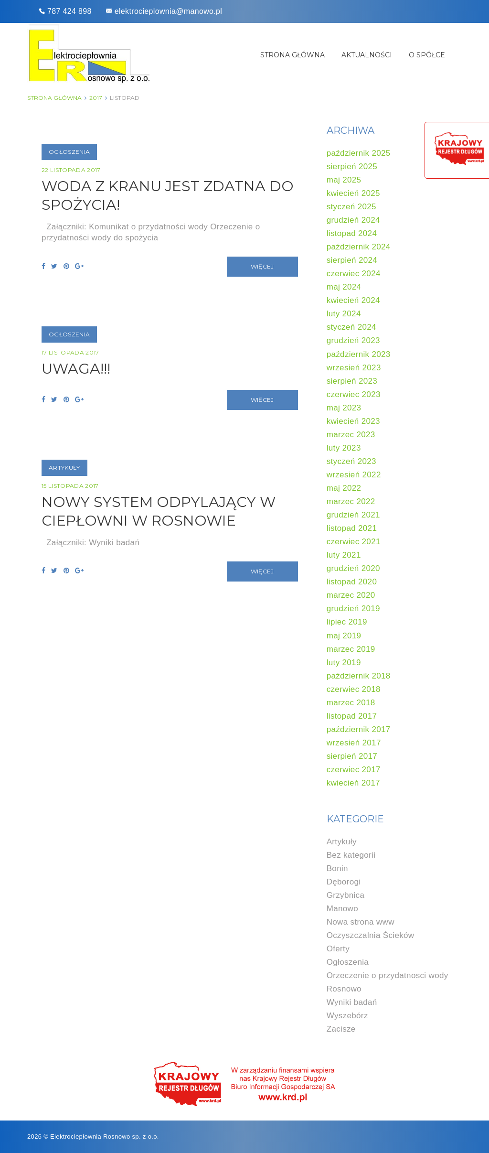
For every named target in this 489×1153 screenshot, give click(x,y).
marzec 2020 (351, 595)
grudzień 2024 (353, 220)
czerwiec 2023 (354, 394)
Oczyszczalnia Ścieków (371, 935)
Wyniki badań (352, 1002)
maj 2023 (344, 407)
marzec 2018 (351, 702)
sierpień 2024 (352, 260)
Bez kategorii (351, 855)
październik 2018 (359, 675)
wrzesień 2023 (354, 367)
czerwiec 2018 (354, 689)
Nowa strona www (360, 922)
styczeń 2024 (351, 327)
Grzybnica (346, 895)
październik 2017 (359, 729)
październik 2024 (359, 246)
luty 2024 (344, 313)
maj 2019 (344, 635)
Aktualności (366, 55)
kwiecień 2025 (353, 193)
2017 (95, 97)
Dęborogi (344, 881)
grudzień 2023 (353, 340)
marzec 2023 (351, 434)
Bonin (337, 868)
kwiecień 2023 (353, 421)
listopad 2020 (352, 581)
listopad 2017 (352, 716)
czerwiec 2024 (354, 273)
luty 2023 (344, 448)
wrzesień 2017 (354, 742)
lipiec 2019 (347, 621)
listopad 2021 (352, 528)
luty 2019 (344, 662)
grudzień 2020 (353, 568)
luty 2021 (344, 555)
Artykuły (64, 467)
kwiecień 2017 (353, 782)
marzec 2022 (351, 501)
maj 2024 (344, 286)
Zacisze (341, 1029)
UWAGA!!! (76, 368)
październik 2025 (359, 153)
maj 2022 (344, 488)
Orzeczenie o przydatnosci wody (387, 975)
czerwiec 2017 (354, 769)
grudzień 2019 (353, 608)
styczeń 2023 (351, 461)
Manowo (342, 908)
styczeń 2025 (351, 206)
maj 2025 (344, 179)
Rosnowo (344, 988)
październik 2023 (359, 354)
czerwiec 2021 (354, 541)
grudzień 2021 (353, 514)
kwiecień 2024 (353, 300)
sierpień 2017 (352, 756)
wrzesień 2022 (354, 474)
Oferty (338, 948)
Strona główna (292, 55)
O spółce (427, 55)
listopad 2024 (352, 233)
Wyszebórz (347, 1015)
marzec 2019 (351, 649)
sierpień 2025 (352, 166)
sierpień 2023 (352, 381)
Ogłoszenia (69, 151)
